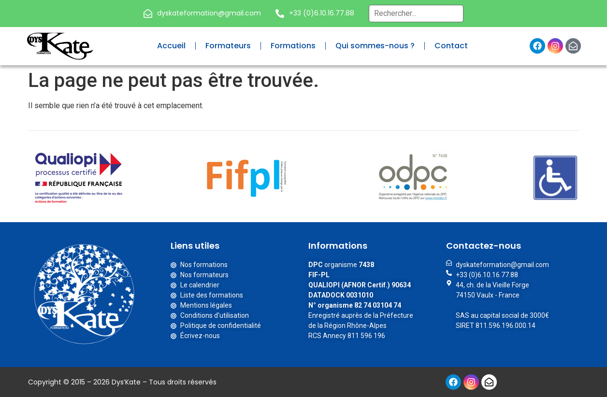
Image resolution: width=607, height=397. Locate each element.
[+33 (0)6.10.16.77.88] (279, 13)
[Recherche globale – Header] (416, 13)
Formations (293, 45)
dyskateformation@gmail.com (209, 13)
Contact (451, 45)
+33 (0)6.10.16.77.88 (321, 13)
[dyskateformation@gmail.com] (148, 13)
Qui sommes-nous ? (375, 45)
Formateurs (228, 45)
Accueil (171, 45)
